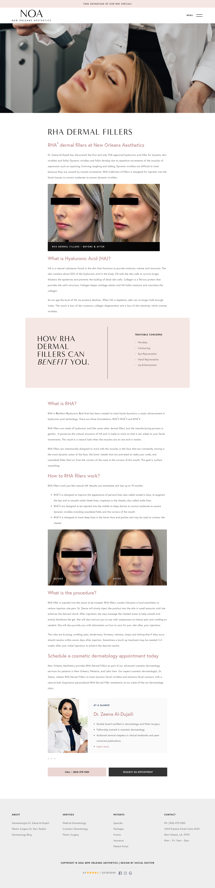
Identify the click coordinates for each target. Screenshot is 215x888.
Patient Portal (120, 846)
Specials (118, 823)
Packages (118, 828)
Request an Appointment (138, 772)
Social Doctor (144, 862)
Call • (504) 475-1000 (77, 772)
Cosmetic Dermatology (75, 828)
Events (117, 834)
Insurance (118, 840)
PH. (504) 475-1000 (174, 823)
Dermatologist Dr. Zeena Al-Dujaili (30, 823)
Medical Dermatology (74, 823)
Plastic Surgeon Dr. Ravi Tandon (29, 828)
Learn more (103, 746)
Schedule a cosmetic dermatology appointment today (103, 656)
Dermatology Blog (22, 834)
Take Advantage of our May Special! (107, 3)
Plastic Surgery (71, 834)
